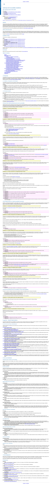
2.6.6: (4, 198)
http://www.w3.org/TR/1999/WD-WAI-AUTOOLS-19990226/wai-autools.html (14, 39)
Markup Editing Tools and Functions (9, 381)
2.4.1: (4, 153)
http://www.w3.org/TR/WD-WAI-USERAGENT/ (10, 474)
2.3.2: (4, 144)
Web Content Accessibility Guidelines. (16, 79)
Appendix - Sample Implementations (10, 320)
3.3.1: (4, 239)
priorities (20, 207)
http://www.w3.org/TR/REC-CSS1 (9, 465)
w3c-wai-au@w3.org (25, 51)
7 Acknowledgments (7, 72)
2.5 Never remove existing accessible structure (12, 61)
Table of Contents (6, 53)
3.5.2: (4, 263)
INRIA (10, 20)
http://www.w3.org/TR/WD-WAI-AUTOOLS (10, 13)
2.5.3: (4, 169)
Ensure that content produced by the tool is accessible (13, 103)
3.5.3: (4, 265)
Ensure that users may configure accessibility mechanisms (17, 253)
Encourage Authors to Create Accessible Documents (13, 201)
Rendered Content (5, 415)
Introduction (5, 75)
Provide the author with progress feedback (15, 276)
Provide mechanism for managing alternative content (16, 171)
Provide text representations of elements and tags (16, 308)
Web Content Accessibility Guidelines (31, 100)
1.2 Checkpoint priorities (9, 57)
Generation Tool (5, 389)
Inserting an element (6, 438)
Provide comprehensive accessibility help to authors (16, 214)
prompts (45, 145)
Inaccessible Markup (6, 423)
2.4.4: (4, 158)
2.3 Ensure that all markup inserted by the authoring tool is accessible (15, 60)
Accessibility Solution (6, 424)
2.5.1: (4, 166)
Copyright (4, 20)
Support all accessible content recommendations (16, 119)
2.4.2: (4, 155)
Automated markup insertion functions (10, 145)
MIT (8, 20)
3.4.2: (4, 251)
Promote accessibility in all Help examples (15, 244)
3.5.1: (4, 261)
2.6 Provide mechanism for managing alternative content (13, 62)
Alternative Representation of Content (9, 426)
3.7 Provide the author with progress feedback (9, 354)
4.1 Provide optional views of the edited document (13, 69)
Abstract (4, 22)
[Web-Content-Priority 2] (17, 264)
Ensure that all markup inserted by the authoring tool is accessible (19, 135)
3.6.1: (4, 272)
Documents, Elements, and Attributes (9, 409)
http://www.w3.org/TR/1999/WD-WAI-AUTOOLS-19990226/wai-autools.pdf (14, 46)
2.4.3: (4, 157)
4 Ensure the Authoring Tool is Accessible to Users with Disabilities (13, 68)
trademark (21, 20)
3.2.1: (4, 228)
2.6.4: (4, 195)
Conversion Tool (5, 386)
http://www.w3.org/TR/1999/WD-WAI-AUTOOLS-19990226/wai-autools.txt (14, 40)
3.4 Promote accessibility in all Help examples (12, 65)
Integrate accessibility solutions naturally (14, 267)
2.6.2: (4, 192)
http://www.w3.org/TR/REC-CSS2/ (9, 467)
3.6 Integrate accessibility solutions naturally (12, 67)
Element (4, 412)
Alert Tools (4, 379)
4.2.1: (4, 316)
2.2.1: (4, 123)
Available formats (6, 35)
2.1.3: (4, 115)
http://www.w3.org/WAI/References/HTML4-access (11, 479)
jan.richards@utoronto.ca (11, 17)
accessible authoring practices (11, 207)
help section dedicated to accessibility (12, 246)
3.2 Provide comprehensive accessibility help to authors (13, 64)
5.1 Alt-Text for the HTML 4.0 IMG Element (12, 71)
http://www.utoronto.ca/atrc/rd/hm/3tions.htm (10, 481)
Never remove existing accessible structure (15, 160)
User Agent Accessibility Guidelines (42, 293)
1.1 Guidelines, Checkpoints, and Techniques (12, 56)
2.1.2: (4, 114)
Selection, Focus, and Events (7, 443)
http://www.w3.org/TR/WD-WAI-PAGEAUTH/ (10, 469)
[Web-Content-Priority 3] (25, 264)
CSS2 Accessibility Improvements (12, 130)
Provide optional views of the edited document (15, 297)
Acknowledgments (7, 454)
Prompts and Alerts (6, 366)
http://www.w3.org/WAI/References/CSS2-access (11, 476)
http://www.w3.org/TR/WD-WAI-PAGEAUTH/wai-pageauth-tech (13, 472)
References (5, 460)
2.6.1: (4, 191)
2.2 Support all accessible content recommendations (13, 59)
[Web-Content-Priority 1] (10, 101)
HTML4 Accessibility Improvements (13, 129)
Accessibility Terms (6, 418)
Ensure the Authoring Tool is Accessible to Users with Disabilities (15, 289)
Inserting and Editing (6, 436)
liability (19, 20)
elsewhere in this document (16, 176)
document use (24, 20)
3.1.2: (4, 212)
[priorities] (27, 1)
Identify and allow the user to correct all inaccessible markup (18, 147)
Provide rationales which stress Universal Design (16, 230)
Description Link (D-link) (6, 430)
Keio (11, 20)
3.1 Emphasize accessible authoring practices (12, 63)
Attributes (4, 413)
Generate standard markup (12, 108)
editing (16, 159)
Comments (5, 49)
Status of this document (7, 29)
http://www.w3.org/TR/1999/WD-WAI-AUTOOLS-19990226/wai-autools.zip (14, 43)
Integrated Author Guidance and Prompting (10, 359)
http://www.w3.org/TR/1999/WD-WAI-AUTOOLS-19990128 (12, 14)
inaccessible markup (12, 143)
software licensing (29, 20)
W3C (7, 20)
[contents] (24, 1)
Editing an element (5, 440)
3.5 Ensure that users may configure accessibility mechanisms (14, 66)
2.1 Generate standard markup (10, 58)
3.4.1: (4, 249)
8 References (6, 73)
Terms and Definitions (7, 357)
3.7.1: (3, 287)
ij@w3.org (9, 18)
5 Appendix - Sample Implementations (9, 70)
